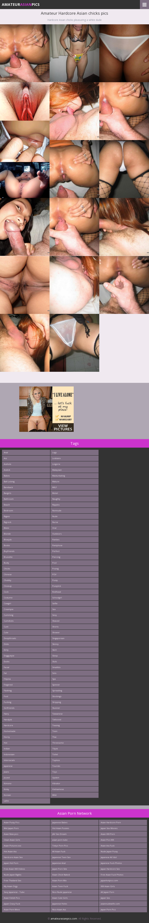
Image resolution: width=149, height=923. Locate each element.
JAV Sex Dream (59, 834)
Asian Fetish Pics (12, 898)
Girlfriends (9, 708)
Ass (5, 458)
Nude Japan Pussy (109, 851)
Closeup (8, 586)
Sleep (55, 655)
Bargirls (7, 493)
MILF (54, 487)
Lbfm (6, 800)
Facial (6, 667)
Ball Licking (9, 481)
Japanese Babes (59, 822)
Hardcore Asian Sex (13, 857)
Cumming (8, 615)
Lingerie (56, 464)
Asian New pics (11, 834)
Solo (54, 673)
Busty (6, 562)
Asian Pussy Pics (11, 822)
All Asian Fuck (58, 851)
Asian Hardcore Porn (111, 822)
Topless (56, 760)
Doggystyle (9, 655)
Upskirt (55, 777)
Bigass (7, 516)
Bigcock (7, 522)
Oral (54, 528)
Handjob (8, 719)
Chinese (8, 574)
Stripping (56, 702)
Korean (7, 795)
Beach (7, 504)
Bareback (8, 487)
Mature (55, 481)
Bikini (6, 528)
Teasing (56, 725)
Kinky (6, 789)
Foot (6, 696)
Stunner (56, 708)
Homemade (9, 731)
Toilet (55, 754)
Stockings (56, 696)
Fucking (7, 702)
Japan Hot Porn (11, 863)
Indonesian (9, 754)
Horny (7, 737)
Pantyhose (57, 545)
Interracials (9, 760)
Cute (6, 632)
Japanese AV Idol (109, 857)
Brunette (8, 557)
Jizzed (7, 777)
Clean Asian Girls (12, 839)
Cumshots (8, 620)
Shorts (55, 626)
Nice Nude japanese (62, 892)
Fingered (8, 684)
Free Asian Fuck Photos (112, 874)
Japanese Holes (59, 903)
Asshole (7, 464)
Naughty (56, 499)
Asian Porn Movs (12, 909)
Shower (56, 632)
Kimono (7, 783)
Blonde (7, 533)
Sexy (54, 615)
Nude (55, 516)
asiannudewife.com (110, 903)
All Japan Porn (107, 892)
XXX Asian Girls (108, 886)
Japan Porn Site (59, 868)
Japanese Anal (59, 863)
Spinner (56, 684)
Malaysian (57, 469)
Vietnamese (58, 789)
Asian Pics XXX (107, 839)
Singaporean (58, 638)
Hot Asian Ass (10, 851)
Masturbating (58, 475)
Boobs (7, 545)
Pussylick (56, 586)
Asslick (7, 469)
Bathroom (9, 499)
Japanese (8, 766)
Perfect (56, 551)
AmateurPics (21, 4)
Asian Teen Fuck (60, 886)
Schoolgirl (57, 597)
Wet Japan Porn (11, 828)
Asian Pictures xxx (12, 845)
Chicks (7, 568)
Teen (54, 731)
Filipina (7, 679)
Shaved (55, 620)
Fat (5, 673)
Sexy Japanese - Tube (14, 892)
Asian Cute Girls (60, 898)
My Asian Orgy (11, 886)
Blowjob (8, 539)
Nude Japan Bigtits (12, 874)
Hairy (6, 713)
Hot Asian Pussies (60, 828)
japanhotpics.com (109, 880)
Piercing (56, 557)
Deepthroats (10, 638)
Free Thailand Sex (12, 880)
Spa (54, 679)
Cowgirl (7, 603)
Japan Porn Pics (108, 909)
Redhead (56, 591)
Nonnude (56, 510)
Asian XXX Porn (108, 834)
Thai (54, 737)
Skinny (55, 644)
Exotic (7, 661)
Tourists (56, 766)
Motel (55, 493)
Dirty (6, 649)
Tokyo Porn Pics (60, 845)
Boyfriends (9, 551)
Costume (8, 597)
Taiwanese (57, 713)
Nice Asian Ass (59, 909)
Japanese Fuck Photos (111, 863)
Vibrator (56, 783)
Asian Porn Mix (59, 880)
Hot (5, 742)
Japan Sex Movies (109, 828)
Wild (54, 795)
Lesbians (56, 458)
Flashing (8, 690)
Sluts (54, 661)
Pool (54, 562)
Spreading (57, 690)
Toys (54, 771)
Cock (6, 591)
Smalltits (56, 667)
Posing (55, 568)
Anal (6, 452)
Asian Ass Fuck (108, 845)
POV (54, 574)
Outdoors (57, 533)
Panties (55, 539)
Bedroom (8, 510)
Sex (54, 609)
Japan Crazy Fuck (12, 903)
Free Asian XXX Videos (14, 868)
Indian (7, 748)
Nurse (55, 522)
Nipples (56, 504)
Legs (54, 452)
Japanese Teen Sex (61, 857)
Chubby (7, 580)
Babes (7, 475)
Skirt (54, 649)
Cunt (6, 626)
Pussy (55, 580)
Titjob (55, 748)
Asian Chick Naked (61, 874)
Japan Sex (105, 898)
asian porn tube (60, 839)
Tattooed (56, 719)
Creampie (8, 609)
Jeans (6, 771)
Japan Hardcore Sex (110, 868)
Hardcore (8, 725)
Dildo (6, 644)
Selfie (55, 603)
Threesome (58, 742)
